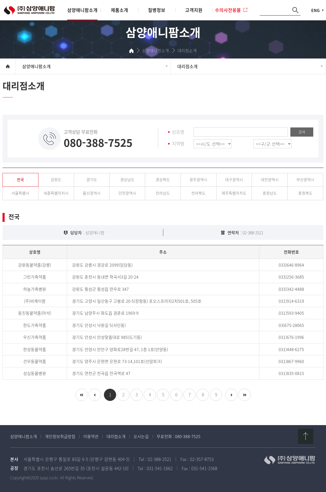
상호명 (178, 132)
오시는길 (141, 436)
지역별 (178, 143)
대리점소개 (116, 436)
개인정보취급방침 (60, 436)
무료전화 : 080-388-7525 (178, 436)
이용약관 (91, 436)
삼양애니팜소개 (23, 436)
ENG (315, 10)
